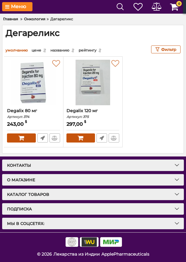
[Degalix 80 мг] (33, 82)
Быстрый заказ (42, 138)
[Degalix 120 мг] (93, 82)
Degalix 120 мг (93, 113)
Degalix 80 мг (33, 113)
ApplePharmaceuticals (125, 254)
